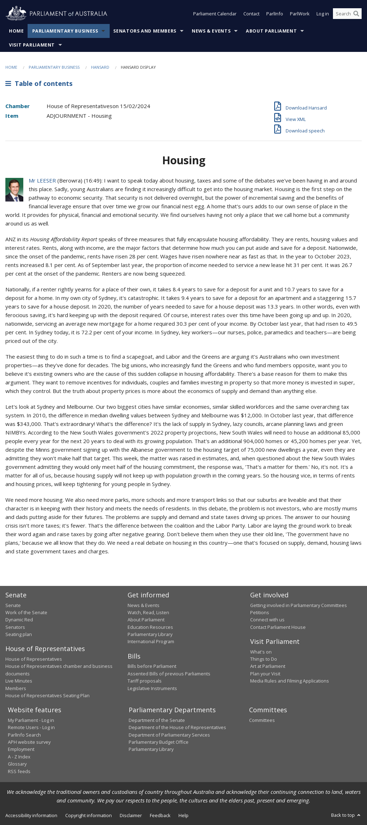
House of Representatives (33, 659)
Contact (251, 13)
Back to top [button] (346, 815)
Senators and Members (144, 31)
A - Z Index (19, 756)
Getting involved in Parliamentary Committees (298, 605)
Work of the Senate (26, 612)
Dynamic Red (19, 619)
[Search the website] (347, 13)
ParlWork (300, 13)
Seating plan (18, 634)
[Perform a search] (356, 13)
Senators (15, 627)
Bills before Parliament (152, 666)
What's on (261, 652)
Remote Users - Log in (31, 727)
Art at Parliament (267, 666)
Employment (21, 749)
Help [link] (183, 815)
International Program (151, 641)
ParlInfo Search (24, 735)
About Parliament (271, 31)
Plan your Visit (265, 673)
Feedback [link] (160, 815)
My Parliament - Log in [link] (31, 720)
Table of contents (38, 83)
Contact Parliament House (278, 627)
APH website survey (29, 742)
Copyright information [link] (88, 815)
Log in (322, 13)
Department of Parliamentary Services (169, 735)
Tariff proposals (145, 681)
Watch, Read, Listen (148, 612)
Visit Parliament (32, 45)
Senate (13, 605)
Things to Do (263, 659)
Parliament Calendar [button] (215, 13)
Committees (262, 720)
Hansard (100, 67)
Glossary (17, 764)
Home (16, 31)
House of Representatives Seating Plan (47, 695)
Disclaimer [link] (131, 815)
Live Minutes (18, 681)
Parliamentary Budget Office (159, 742)
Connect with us (267, 619)
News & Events (211, 31)
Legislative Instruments (152, 688)
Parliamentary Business (65, 31)
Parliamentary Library (150, 634)
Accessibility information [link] (31, 815)
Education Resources (150, 627)
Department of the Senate (157, 720)
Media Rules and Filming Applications (289, 681)
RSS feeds (19, 771)
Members (15, 688)
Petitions (259, 612)
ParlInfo (274, 13)
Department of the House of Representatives (177, 727)
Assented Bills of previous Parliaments (169, 673)
